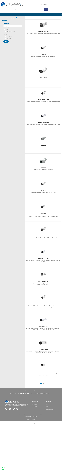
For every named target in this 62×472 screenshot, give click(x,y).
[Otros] (4, 29)
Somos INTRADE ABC (51, 404)
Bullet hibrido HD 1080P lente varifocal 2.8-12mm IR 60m (43, 192)
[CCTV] (3, 33)
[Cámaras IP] (5, 38)
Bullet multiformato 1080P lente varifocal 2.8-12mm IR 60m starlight (43, 237)
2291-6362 (32, 417)
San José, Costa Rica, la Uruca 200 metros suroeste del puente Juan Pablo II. (31, 415)
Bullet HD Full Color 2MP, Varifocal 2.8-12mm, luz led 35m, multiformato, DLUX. (43, 78)
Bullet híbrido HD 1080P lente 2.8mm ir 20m (43, 147)
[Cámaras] (4, 34)
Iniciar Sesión (50, 4)
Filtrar (6, 41)
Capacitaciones (37, 404)
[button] (61, 14)
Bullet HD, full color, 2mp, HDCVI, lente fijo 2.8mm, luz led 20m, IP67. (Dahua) (43, 124)
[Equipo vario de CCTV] (5, 31)
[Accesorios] (3, 27)
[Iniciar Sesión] (45, 4)
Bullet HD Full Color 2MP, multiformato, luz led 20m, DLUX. (43, 56)
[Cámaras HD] (5, 36)
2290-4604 (30, 417)
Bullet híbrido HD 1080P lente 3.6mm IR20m (43, 169)
